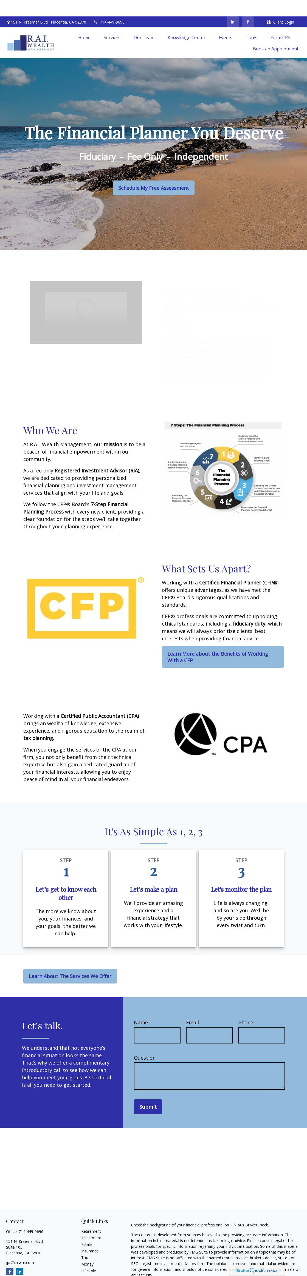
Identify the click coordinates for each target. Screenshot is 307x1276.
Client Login (280, 5)
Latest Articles (93, 1260)
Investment (91, 1221)
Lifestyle (88, 1254)
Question (145, 1041)
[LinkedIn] (233, 5)
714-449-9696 (109, 5)
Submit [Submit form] (148, 1090)
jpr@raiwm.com (20, 1246)
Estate (86, 1228)
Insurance (89, 1234)
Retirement (91, 1214)
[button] (84, 21)
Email (192, 1006)
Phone (245, 1006)
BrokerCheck (256, 1208)
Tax (84, 1241)
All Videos (89, 1267)
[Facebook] (248, 5)
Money (87, 1247)
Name (141, 1006)
